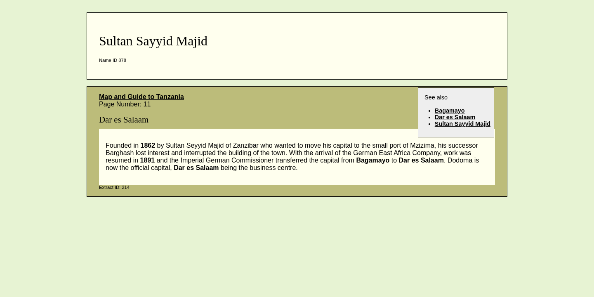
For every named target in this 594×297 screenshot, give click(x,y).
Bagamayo (450, 110)
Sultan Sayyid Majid (462, 123)
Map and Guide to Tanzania (141, 96)
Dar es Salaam (455, 117)
